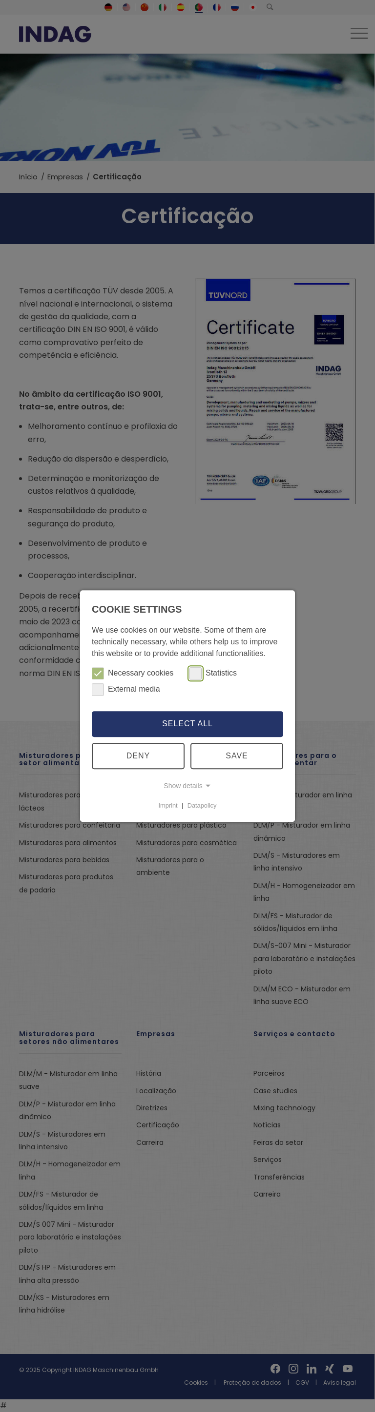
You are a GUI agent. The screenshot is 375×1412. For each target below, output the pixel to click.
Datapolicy (202, 805)
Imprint (168, 805)
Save (237, 756)
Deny (138, 756)
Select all (187, 724)
